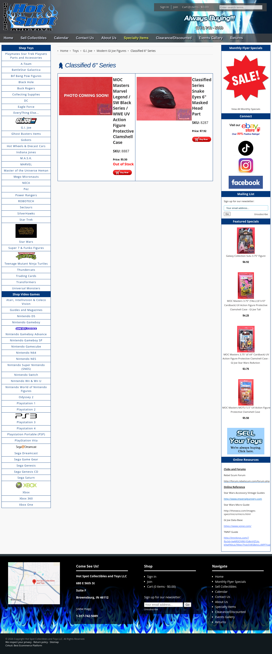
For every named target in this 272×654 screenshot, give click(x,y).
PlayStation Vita (26, 440)
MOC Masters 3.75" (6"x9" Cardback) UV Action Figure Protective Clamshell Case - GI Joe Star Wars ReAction (245, 358)
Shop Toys (26, 48)
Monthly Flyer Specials (230, 582)
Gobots (26, 140)
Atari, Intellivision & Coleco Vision (26, 302)
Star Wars (26, 242)
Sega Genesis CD (26, 472)
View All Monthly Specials (245, 109)
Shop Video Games (26, 294)
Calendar (61, 38)
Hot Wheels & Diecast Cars (26, 146)
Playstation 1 (26, 403)
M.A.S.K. (26, 158)
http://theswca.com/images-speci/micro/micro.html (240, 512)
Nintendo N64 (26, 353)
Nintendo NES (26, 359)
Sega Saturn (26, 478)
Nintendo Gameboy (26, 322)
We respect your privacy (19, 642)
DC (26, 100)
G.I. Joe (26, 127)
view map (83, 609)
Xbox (26, 492)
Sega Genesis (26, 465)
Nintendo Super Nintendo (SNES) (26, 367)
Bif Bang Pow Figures (26, 76)
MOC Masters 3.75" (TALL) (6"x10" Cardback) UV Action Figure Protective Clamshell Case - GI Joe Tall (245, 305)
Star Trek (26, 219)
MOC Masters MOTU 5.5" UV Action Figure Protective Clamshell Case (246, 409)
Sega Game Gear (26, 459)
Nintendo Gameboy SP (26, 340)
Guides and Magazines (26, 310)
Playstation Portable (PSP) (26, 434)
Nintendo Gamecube (26, 346)
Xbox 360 (26, 498)
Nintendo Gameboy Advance (26, 334)
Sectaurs (26, 207)
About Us (108, 38)
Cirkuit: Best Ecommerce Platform (24, 645)
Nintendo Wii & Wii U (26, 381)
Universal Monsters (26, 288)
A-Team (26, 64)
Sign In (164, 7)
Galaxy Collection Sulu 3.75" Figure (246, 255)
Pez (26, 189)
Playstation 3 (26, 422)
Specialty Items (136, 38)
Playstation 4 (26, 428)
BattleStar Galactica (26, 70)
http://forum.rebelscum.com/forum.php (247, 481)
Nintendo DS (26, 316)
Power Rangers (26, 195)
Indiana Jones (26, 152)
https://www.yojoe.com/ (237, 526)
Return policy (41, 642)
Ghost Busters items (26, 134)
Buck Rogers (26, 88)
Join (175, 7)
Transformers (26, 282)
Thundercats (26, 270)
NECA (26, 183)
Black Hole (26, 82)
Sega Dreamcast (26, 453)
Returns (236, 38)
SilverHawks (26, 213)
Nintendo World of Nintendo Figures (26, 389)
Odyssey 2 (26, 397)
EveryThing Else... (26, 113)
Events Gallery (211, 38)
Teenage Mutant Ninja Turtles (26, 263)
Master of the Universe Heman (26, 170)
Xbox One (26, 504)
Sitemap (54, 642)
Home (8, 38)
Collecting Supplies (26, 94)
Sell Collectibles (34, 38)
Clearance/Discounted (174, 38)
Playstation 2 (26, 409)
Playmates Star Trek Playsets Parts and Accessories (26, 56)
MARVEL (26, 164)
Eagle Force (26, 107)
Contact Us (85, 38)
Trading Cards (26, 276)
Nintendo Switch (26, 375)
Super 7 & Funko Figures (26, 248)
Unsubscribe (261, 214)
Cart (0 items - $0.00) (195, 7)
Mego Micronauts (26, 177)
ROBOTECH (26, 201)
